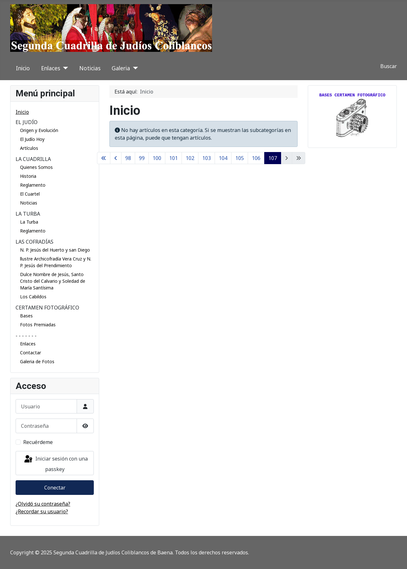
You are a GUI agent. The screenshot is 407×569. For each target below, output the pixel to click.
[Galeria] (134, 68)
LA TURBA (28, 213)
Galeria (121, 68)
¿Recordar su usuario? (42, 511)
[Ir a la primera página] (103, 158)
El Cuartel (30, 194)
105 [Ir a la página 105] (239, 158)
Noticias (89, 68)
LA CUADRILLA (33, 159)
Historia (28, 176)
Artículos (29, 148)
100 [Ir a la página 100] (157, 158)
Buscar (388, 66)
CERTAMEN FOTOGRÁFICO (47, 307)
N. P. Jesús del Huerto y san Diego (55, 250)
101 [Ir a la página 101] (173, 158)
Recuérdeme (38, 442)
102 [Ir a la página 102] (190, 158)
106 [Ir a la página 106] (256, 158)
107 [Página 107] (272, 158)
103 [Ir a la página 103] (206, 158)
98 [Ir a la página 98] (128, 158)
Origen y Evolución (39, 130)
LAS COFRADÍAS (34, 241)
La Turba (29, 222)
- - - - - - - (26, 335)
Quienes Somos (36, 167)
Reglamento (32, 185)
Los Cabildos (33, 297)
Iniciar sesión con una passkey (55, 464)
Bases (26, 316)
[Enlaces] (64, 68)
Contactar (30, 353)
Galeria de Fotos (37, 361)
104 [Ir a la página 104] (223, 158)
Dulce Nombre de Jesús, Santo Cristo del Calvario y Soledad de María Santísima (52, 281)
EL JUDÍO (27, 122)
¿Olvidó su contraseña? (43, 503)
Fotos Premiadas (38, 325)
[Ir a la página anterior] (115, 158)
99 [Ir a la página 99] (142, 158)
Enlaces (50, 68)
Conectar (55, 487)
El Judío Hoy (32, 139)
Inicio (23, 68)
